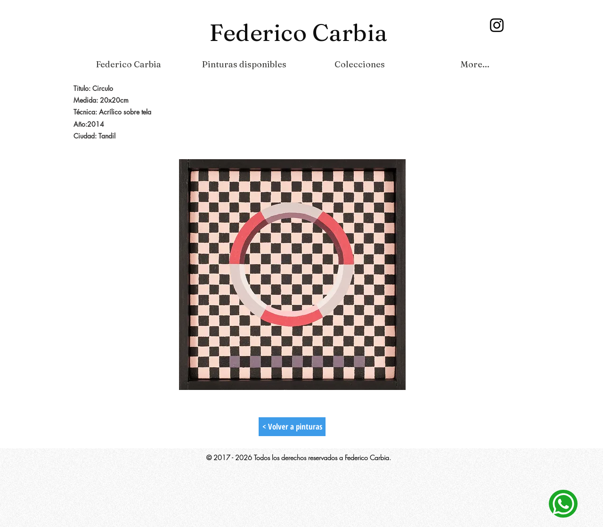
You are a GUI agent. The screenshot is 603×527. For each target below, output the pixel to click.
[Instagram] (497, 25)
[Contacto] (563, 504)
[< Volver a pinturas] (292, 426)
